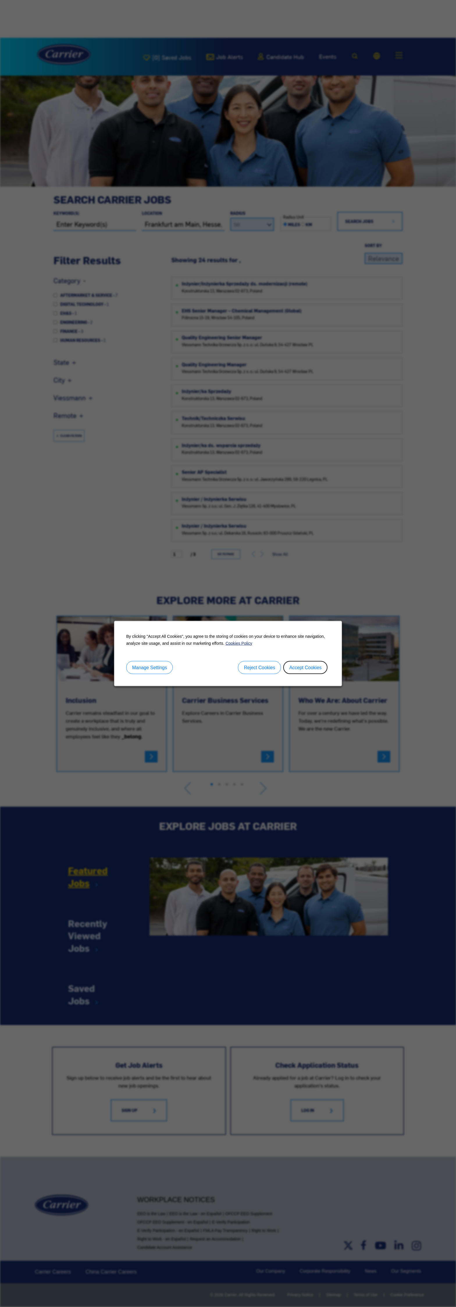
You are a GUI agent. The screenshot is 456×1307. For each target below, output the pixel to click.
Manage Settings (149, 667)
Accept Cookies (305, 667)
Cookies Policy (238, 643)
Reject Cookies (259, 667)
